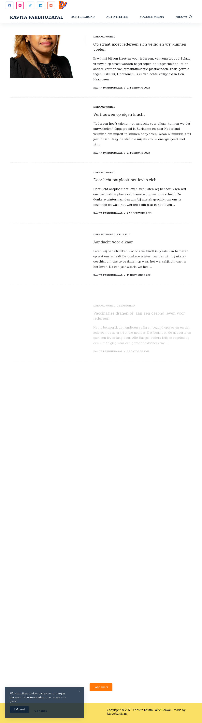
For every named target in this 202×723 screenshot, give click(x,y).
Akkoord (19, 709)
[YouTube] (51, 5)
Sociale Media (152, 16)
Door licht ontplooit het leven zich (124, 186)
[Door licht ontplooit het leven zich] (48, 198)
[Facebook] (9, 5)
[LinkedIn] (41, 5)
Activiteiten (117, 16)
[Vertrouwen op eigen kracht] (48, 127)
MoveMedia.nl (117, 713)
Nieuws (182, 16)
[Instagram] (20, 5)
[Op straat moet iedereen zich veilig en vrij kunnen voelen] (48, 56)
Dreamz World (104, 37)
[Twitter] (30, 5)
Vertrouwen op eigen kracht (119, 115)
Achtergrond (83, 16)
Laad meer (101, 687)
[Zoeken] (190, 16)
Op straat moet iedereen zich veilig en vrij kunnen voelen (139, 47)
